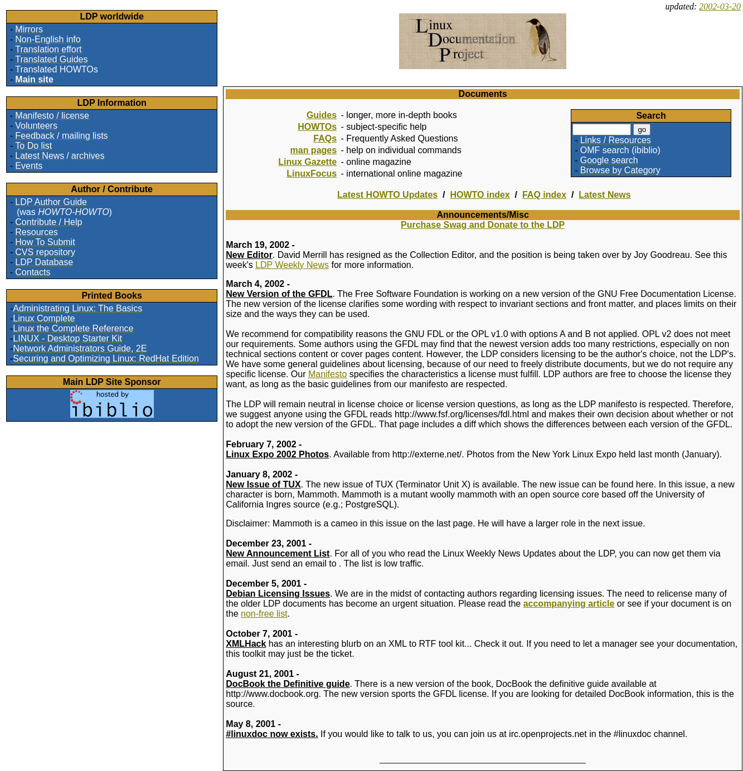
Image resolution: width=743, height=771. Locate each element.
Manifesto (327, 374)
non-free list (264, 613)
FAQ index (544, 194)
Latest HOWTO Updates (387, 194)
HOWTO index (479, 194)
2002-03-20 (720, 6)
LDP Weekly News (292, 265)
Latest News (604, 194)
